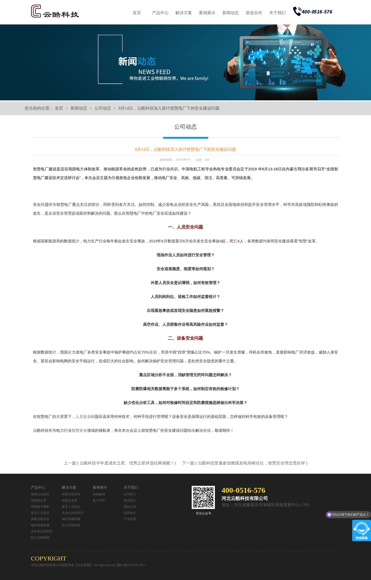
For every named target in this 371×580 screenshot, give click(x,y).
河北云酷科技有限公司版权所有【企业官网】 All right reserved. (74, 565)
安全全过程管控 (42, 531)
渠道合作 (254, 13)
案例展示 (207, 13)
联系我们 (130, 500)
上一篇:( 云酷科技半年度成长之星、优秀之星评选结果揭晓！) (120, 463)
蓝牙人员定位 (40, 513)
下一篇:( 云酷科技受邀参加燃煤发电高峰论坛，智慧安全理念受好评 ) (244, 463)
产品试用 (130, 519)
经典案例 (99, 494)
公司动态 (103, 108)
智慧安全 (79, 430)
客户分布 (99, 500)
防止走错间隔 (40, 537)
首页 (137, 13)
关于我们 (277, 13)
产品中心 (160, 13)
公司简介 (130, 494)
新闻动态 (230, 13)
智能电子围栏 (40, 506)
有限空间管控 (40, 494)
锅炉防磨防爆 (40, 525)
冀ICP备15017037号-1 (131, 565)
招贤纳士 (130, 513)
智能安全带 (38, 500)
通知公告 (130, 506)
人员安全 (83, 416)
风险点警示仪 (40, 519)
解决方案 (183, 13)
